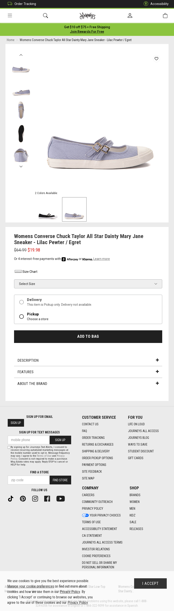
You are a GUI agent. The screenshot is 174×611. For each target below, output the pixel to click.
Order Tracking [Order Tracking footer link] (93, 438)
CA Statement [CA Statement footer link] (92, 535)
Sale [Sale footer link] (133, 522)
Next (21, 165)
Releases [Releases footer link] (136, 529)
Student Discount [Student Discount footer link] (141, 451)
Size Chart (25, 271)
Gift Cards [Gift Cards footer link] (135, 458)
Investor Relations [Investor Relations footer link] (96, 549)
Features (88, 372)
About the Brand (88, 384)
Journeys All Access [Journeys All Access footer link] (143, 431)
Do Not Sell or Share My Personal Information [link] (99, 565)
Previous (21, 53)
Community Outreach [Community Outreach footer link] (97, 502)
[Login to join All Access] (87, 27)
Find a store (39, 472)
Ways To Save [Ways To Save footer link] (137, 444)
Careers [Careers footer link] (88, 495)
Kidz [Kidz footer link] (132, 515)
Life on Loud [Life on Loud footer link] (136, 424)
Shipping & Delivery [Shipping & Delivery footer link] (96, 451)
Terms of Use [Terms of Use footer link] (91, 522)
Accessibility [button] (155, 4)
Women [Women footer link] (135, 502)
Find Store (60, 480)
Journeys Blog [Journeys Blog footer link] (138, 438)
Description (88, 360)
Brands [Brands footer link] (135, 495)
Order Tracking (20, 4)
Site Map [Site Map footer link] (88, 478)
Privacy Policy (70, 592)
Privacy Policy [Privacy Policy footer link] (92, 508)
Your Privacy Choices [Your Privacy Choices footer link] (101, 515)
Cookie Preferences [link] (96, 556)
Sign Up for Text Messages (39, 432)
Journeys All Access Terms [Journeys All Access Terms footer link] (102, 542)
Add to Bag (88, 336)
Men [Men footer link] (132, 508)
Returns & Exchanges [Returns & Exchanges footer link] (98, 444)
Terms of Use (44, 455)
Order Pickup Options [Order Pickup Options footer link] (97, 458)
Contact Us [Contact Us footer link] (90, 424)
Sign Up (16, 423)
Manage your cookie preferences (30, 586)
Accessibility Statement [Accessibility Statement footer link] (99, 529)
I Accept (150, 583)
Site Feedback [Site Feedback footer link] (92, 471)
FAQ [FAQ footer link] (84, 431)
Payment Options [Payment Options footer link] (94, 465)
